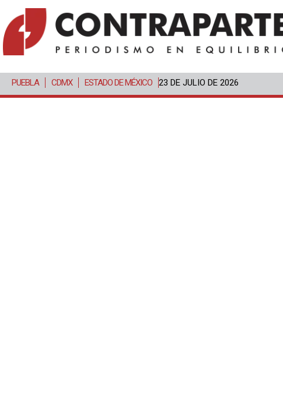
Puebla (25, 82)
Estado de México (118, 82)
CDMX (61, 82)
